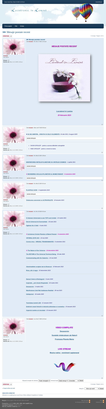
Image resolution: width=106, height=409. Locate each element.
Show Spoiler (31, 138)
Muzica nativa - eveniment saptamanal (64, 353)
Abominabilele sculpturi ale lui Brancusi (39, 266)
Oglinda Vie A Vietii (32, 225)
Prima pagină (8, 26)
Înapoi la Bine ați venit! (9, 388)
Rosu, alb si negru (32, 270)
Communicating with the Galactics (37, 258)
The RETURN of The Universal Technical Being (41, 254)
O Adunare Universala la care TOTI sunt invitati (41, 218)
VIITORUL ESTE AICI (32, 238)
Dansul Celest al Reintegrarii (35, 279)
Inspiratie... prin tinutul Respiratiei (37, 283)
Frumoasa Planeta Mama (64, 339)
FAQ (16, 26)
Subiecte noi (99, 402)
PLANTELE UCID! (31, 190)
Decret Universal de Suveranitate (36, 221)
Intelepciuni (30, 294)
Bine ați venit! (25, 400)
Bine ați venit (17, 400)
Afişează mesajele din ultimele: (36, 380)
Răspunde (7, 36)
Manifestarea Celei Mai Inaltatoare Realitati (39, 290)
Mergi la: (81, 388)
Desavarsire (30, 286)
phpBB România (18, 405)
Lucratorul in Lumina (64, 111)
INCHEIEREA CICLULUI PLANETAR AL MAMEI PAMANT (45, 174)
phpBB (10, 403)
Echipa (22, 26)
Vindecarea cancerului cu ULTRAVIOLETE (39, 200)
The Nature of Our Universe (36, 250)
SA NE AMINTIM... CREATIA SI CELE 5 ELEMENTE (44, 134)
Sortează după (59, 380)
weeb (18, 406)
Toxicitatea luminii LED (33, 303)
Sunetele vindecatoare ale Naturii (64, 335)
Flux (101, 400)
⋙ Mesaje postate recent (16, 32)
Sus (102, 124)
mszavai (31, 41)
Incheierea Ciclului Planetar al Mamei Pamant (42, 234)
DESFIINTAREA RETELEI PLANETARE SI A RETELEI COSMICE (46, 162)
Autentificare (99, 2)
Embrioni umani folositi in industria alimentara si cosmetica (45, 306)
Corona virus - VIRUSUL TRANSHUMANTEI (40, 241)
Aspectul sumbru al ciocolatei (35, 310)
